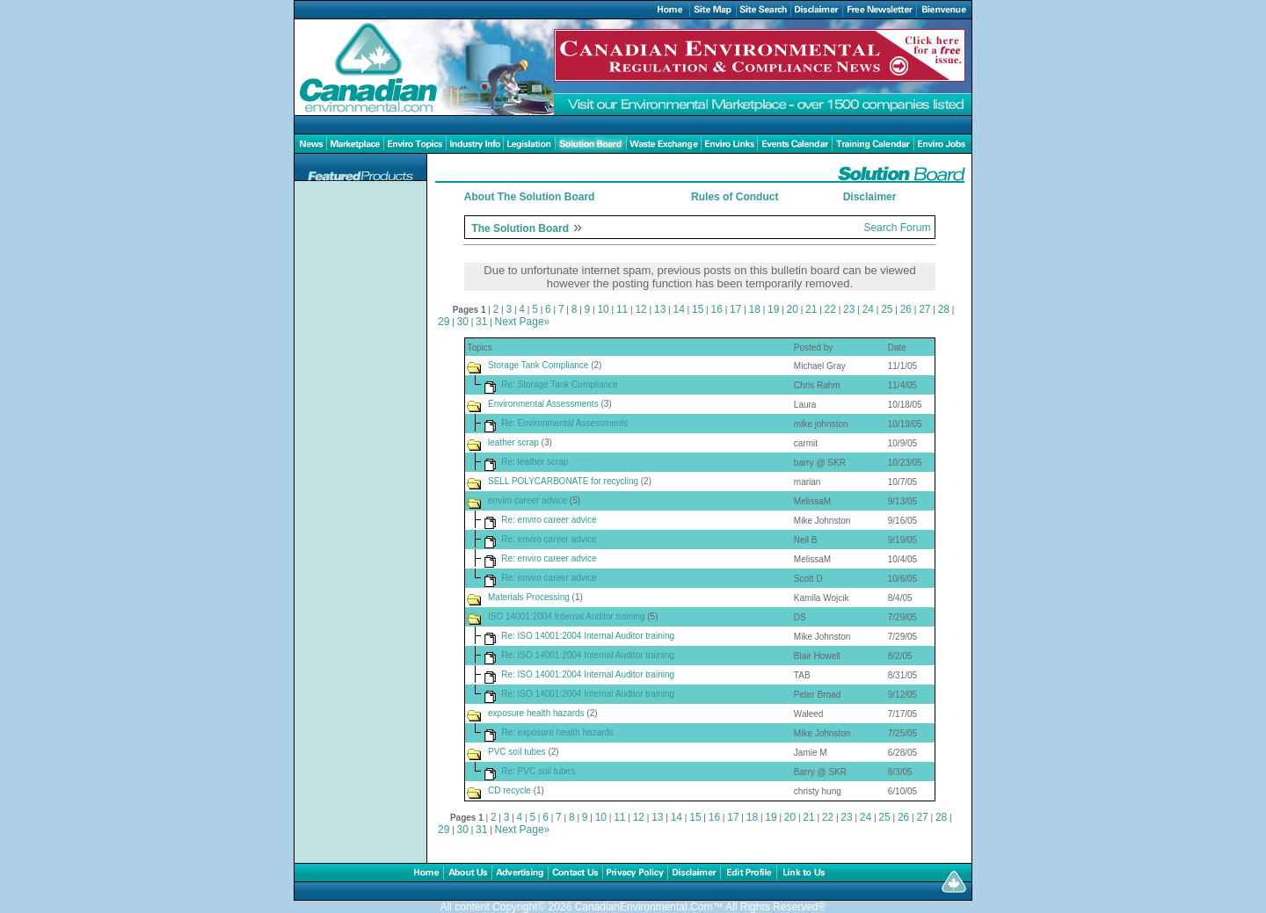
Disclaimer (870, 197)
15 (697, 309)
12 (640, 309)
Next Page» (522, 321)
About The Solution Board (529, 197)
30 (463, 321)
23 (849, 309)
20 (792, 309)
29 (443, 321)
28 (944, 309)
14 (678, 309)
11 (622, 309)
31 (481, 321)
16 (717, 309)
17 (735, 309)
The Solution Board (520, 228)
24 (868, 309)
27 (924, 309)
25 (886, 309)
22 (830, 309)
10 (602, 309)
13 (660, 309)
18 (754, 309)
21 (811, 309)
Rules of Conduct (734, 197)
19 (773, 309)
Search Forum (896, 227)
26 (906, 309)
